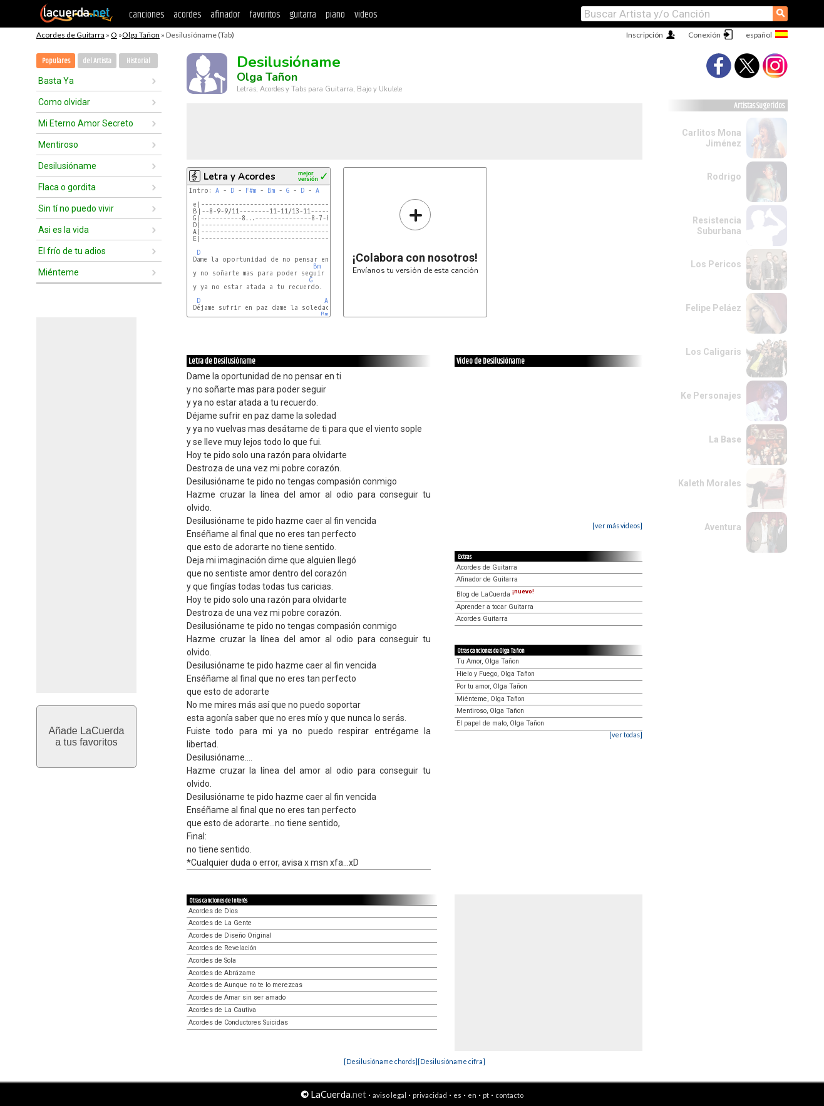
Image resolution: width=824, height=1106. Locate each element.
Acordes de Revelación (222, 948)
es (457, 1095)
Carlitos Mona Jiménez (711, 138)
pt (486, 1095)
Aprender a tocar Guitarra (494, 607)
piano (335, 15)
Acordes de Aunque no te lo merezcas (245, 985)
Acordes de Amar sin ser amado (237, 997)
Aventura (722, 527)
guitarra (302, 15)
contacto (509, 1095)
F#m (250, 191)
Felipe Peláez (713, 308)
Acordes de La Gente (220, 923)
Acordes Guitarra (482, 619)
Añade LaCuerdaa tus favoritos (87, 736)
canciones (146, 15)
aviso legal (389, 1095)
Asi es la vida (63, 230)
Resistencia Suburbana (717, 225)
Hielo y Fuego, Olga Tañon (495, 674)
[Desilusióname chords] (381, 1061)
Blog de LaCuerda (495, 594)
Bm (271, 191)
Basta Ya (56, 81)
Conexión (704, 34)
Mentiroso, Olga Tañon (490, 711)
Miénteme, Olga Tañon (490, 699)
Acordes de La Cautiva (222, 1010)
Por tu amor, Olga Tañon (491, 686)
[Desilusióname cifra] (451, 1061)
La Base (725, 439)
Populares (56, 61)
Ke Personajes (711, 396)
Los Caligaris (713, 352)
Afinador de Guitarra (487, 579)
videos (365, 15)
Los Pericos (716, 264)
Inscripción (644, 34)
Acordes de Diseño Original (230, 935)
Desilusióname (67, 166)
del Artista (97, 61)
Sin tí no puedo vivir (76, 208)
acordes (187, 15)
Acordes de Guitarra (70, 34)
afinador (225, 15)
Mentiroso (58, 145)
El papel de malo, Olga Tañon (500, 723)
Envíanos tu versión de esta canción (415, 236)
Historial (138, 61)
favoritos (264, 15)
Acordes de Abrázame (221, 973)
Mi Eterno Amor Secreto (85, 123)
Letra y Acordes (239, 176)
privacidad (430, 1095)
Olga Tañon (141, 34)
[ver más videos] (617, 525)
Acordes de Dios (213, 911)
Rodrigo (724, 177)
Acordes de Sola (212, 960)
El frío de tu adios (72, 251)
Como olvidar (64, 102)
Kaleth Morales (709, 483)
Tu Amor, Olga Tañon (487, 661)
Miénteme (58, 272)
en (472, 1095)
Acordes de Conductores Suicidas (238, 1022)
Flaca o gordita (67, 187)
